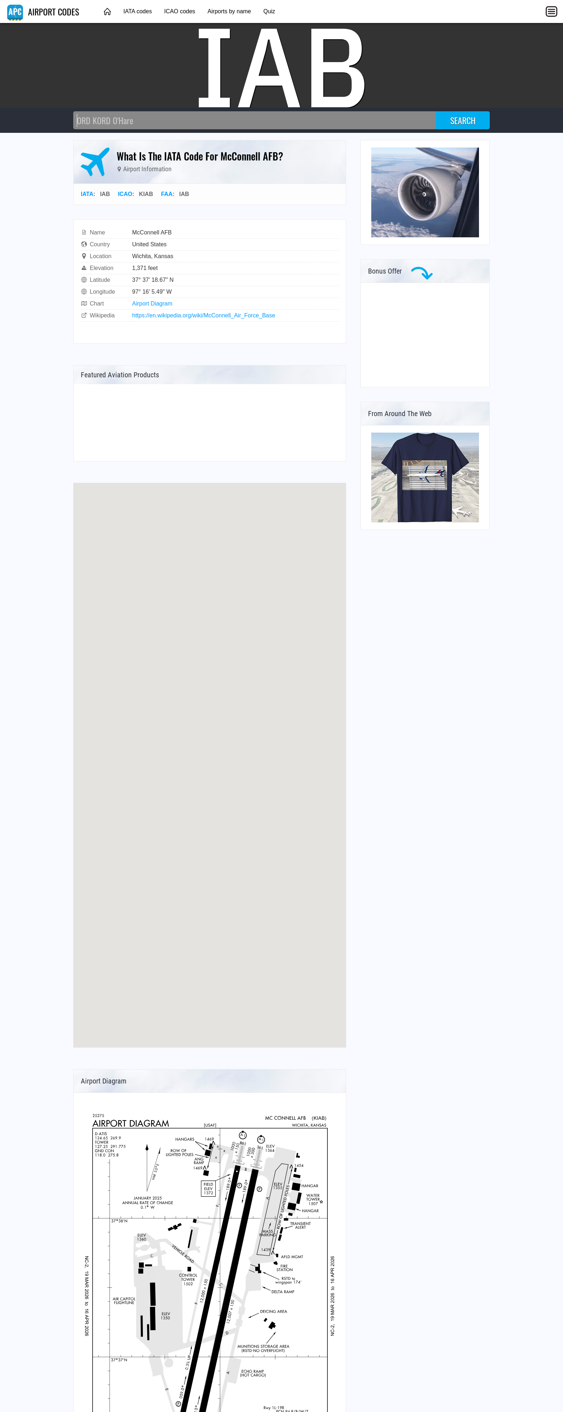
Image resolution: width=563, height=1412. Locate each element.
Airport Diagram (152, 303)
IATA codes (137, 11)
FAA (166, 194)
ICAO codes (179, 11)
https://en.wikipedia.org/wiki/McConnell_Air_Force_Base (203, 315)
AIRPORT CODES (43, 11)
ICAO (125, 194)
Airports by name (229, 11)
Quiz (269, 11)
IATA (87, 194)
